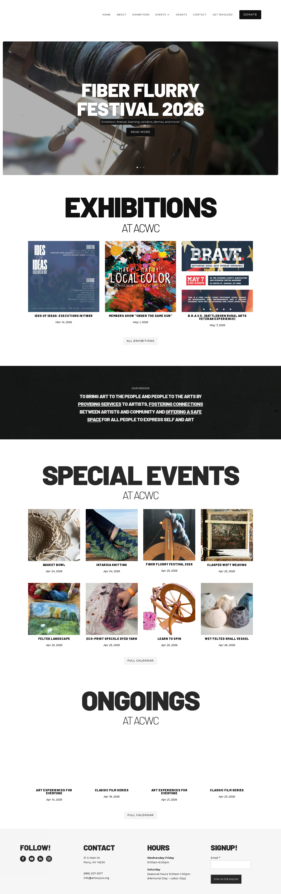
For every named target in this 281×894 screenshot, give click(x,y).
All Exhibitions (140, 328)
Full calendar (140, 648)
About (121, 14)
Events (160, 14)
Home (107, 14)
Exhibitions (140, 14)
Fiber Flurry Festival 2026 (140, 96)
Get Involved (223, 14)
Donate (250, 14)
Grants (181, 14)
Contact (200, 14)
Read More (140, 130)
